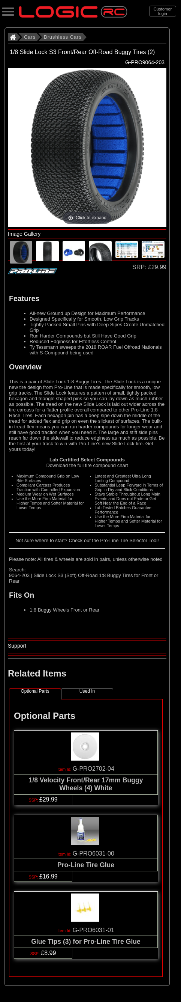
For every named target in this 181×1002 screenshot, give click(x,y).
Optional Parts (35, 691)
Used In (87, 691)
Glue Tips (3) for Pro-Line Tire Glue (86, 941)
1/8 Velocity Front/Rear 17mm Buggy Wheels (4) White (85, 784)
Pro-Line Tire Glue (85, 865)
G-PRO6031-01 (93, 930)
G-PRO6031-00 (93, 853)
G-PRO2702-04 (93, 768)
